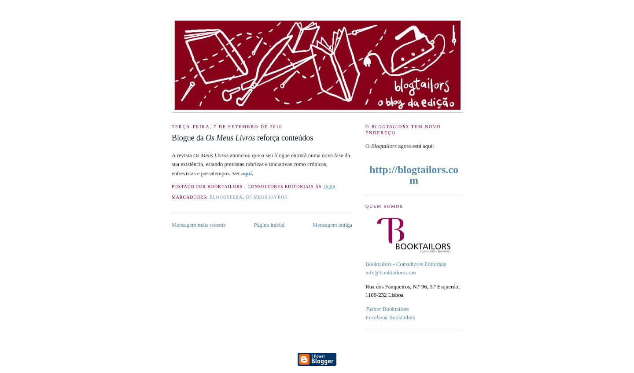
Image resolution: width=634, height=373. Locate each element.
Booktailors (387, 309)
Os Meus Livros (267, 197)
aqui (246, 173)
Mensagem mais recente (199, 225)
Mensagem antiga (332, 225)
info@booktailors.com (390, 273)
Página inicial (269, 225)
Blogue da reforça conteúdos (242, 137)
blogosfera (226, 197)
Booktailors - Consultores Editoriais (405, 264)
